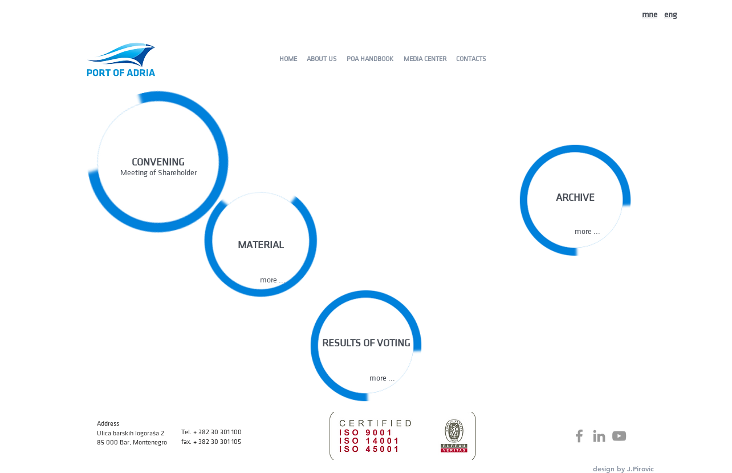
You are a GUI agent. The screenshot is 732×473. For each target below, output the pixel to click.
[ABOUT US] (321, 58)
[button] (272, 280)
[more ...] (587, 231)
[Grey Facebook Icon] (579, 435)
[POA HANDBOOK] (370, 58)
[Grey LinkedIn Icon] (599, 435)
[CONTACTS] (470, 58)
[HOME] (288, 58)
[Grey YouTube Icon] (619, 435)
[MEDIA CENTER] (425, 58)
